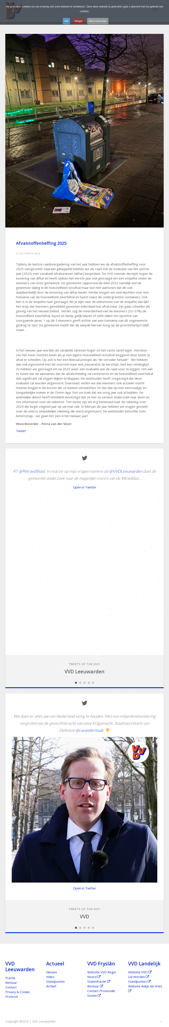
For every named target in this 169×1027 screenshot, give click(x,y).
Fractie (10, 978)
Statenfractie (98, 981)
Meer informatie (97, 21)
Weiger (78, 21)
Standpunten (55, 981)
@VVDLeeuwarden (125, 471)
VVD (84, 916)
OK (66, 21)
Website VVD (140, 972)
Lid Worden (138, 977)
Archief (51, 986)
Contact (11, 987)
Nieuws (51, 972)
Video (50, 977)
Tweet (21, 431)
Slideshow (76, 683)
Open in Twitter (84, 487)
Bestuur (11, 982)
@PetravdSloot (32, 471)
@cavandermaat (89, 730)
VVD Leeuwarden (84, 671)
